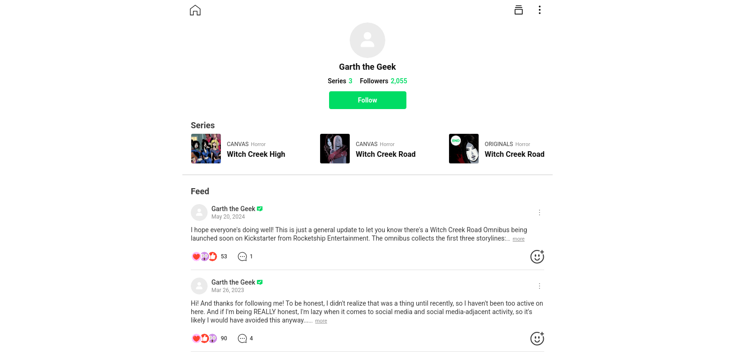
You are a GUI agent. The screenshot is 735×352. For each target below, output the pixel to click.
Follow (367, 100)
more (519, 239)
